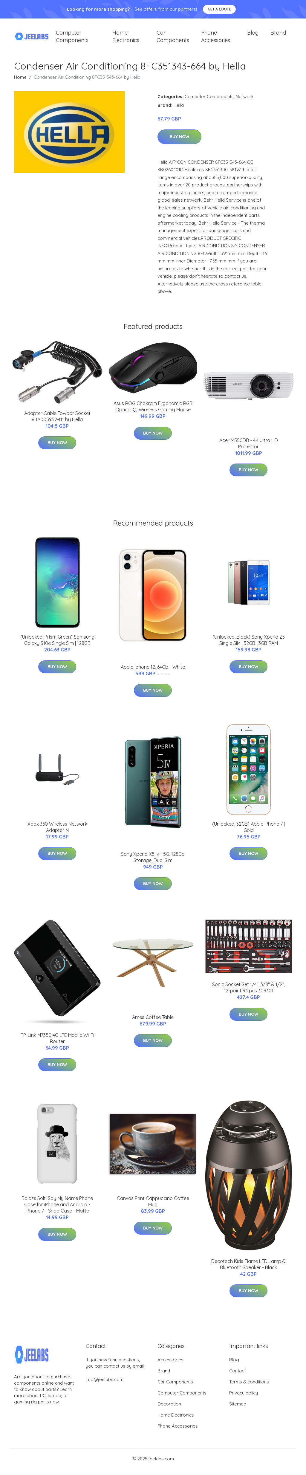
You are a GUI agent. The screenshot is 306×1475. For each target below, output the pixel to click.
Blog (252, 35)
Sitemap (237, 1410)
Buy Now (179, 142)
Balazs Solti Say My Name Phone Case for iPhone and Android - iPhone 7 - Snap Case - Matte (57, 1210)
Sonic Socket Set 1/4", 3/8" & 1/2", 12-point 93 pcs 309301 (248, 993)
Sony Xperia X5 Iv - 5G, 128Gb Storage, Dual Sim (153, 863)
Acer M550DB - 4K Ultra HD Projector (248, 449)
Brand (278, 35)
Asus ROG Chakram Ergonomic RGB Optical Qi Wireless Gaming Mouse (153, 412)
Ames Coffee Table (153, 1023)
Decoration (169, 1410)
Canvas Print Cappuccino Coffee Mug (153, 1207)
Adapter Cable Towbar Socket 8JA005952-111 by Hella (57, 422)
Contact (237, 1377)
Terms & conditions (249, 1388)
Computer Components (72, 39)
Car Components (173, 39)
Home (20, 83)
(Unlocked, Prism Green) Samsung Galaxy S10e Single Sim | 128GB (57, 646)
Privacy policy (243, 1399)
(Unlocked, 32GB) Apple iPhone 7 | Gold (248, 833)
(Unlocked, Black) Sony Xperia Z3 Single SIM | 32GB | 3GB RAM (248, 646)
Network (245, 102)
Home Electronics (125, 39)
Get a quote (219, 9)
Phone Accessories (215, 39)
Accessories (170, 1366)
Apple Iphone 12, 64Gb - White (153, 673)
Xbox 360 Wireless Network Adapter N (57, 833)
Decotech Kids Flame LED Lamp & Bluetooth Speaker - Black (248, 1270)
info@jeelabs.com (104, 1385)
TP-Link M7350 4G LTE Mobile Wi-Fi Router (57, 1044)
